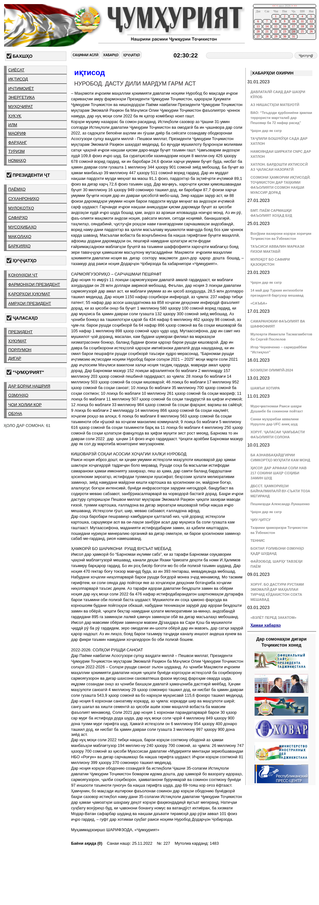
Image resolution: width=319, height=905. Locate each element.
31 (293, 36)
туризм (16, 151)
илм (12, 124)
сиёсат (16, 70)
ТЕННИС (257, 540)
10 (293, 21)
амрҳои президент (29, 303)
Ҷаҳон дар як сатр (266, 131)
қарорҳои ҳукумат (29, 294)
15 (275, 26)
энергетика (21, 97)
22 (275, 31)
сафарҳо (18, 217)
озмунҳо (18, 395)
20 (257, 31)
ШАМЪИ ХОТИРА (265, 388)
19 (311, 26)
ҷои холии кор (25, 404)
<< (274, 6)
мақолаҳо (19, 236)
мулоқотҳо (21, 208)
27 (257, 36)
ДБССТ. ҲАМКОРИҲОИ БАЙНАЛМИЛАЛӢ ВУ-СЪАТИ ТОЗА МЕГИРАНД (280, 491)
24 (293, 31)
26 (311, 31)
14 (266, 26)
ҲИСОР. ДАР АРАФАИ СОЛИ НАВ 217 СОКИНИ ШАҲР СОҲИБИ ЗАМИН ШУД (278, 473)
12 (311, 21)
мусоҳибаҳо (22, 227)
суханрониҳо (23, 198)
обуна (15, 413)
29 (275, 36)
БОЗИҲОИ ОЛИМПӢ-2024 (271, 370)
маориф (17, 133)
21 (266, 31)
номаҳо (17, 160)
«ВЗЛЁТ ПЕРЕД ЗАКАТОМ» (273, 617)
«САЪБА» (258, 303)
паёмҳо (17, 189)
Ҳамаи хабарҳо (265, 625)
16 (284, 26)
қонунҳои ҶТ (23, 275)
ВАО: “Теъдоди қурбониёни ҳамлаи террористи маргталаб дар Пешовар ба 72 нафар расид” (281, 118)
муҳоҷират (20, 106)
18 (302, 26)
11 (302, 21)
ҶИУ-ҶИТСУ (260, 520)
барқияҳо (19, 246)
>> (295, 6)
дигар (14, 358)
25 (302, 31)
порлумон (19, 349)
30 (284, 36)
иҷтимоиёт (21, 88)
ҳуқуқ (14, 116)
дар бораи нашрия (29, 386)
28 (266, 36)
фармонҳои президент (34, 284)
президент (20, 331)
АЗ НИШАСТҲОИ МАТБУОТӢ (274, 105)
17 (293, 26)
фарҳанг (17, 142)
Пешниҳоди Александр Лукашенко (280, 504)
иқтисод (18, 79)
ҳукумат (17, 341)
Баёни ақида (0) (86, 843)
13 (257, 26)
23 (284, 31)
